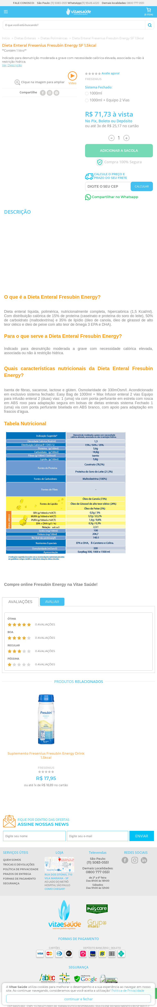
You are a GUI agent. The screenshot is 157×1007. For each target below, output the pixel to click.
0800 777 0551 (135, 3)
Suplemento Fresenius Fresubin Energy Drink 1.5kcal (46, 756)
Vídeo (72, 78)
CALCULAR (142, 186)
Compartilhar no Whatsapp (111, 197)
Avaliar (52, 602)
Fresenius (93, 79)
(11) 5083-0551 (59, 3)
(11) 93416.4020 (90, 3)
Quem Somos (12, 859)
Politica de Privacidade (127, 990)
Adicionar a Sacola (119, 151)
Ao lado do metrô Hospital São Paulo (59, 882)
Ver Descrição (12, 65)
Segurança (11, 883)
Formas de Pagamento (19, 878)
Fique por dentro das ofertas (43, 822)
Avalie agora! (111, 73)
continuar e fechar (78, 999)
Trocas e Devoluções (19, 864)
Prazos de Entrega (17, 873)
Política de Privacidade (20, 869)
